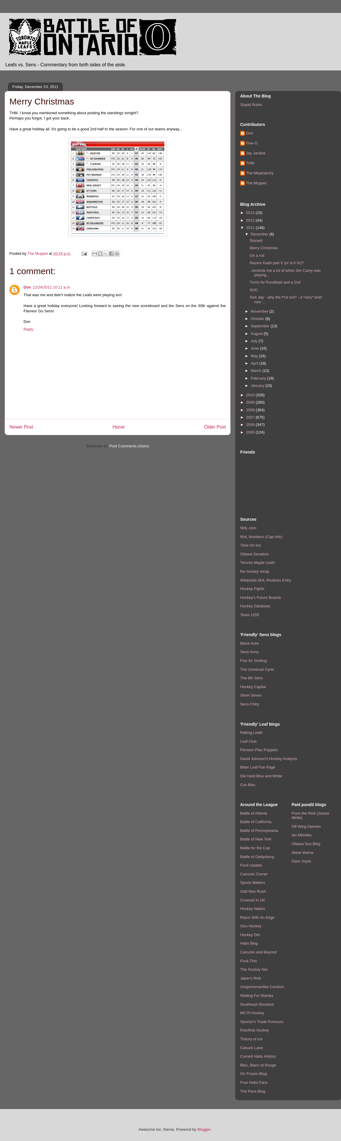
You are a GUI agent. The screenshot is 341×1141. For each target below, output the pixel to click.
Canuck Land (251, 1048)
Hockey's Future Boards (260, 597)
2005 (251, 432)
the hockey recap (254, 571)
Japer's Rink (250, 978)
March (257, 370)
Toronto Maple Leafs (257, 562)
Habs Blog (249, 943)
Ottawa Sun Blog (306, 844)
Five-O (252, 143)
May (255, 356)
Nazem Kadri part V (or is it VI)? (277, 263)
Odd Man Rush (253, 891)
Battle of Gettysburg (257, 857)
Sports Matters (252, 882)
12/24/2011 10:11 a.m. (52, 287)
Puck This (248, 961)
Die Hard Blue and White (261, 776)
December (260, 234)
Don (27, 287)
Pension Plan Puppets (259, 750)
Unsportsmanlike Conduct (262, 987)
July (255, 341)
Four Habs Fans (254, 1082)
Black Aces (249, 643)
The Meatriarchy (260, 173)
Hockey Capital (253, 687)
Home (119, 426)
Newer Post (21, 426)
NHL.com (248, 528)
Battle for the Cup (255, 848)
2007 (251, 417)
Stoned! (256, 240)
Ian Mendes (302, 835)
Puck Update (251, 865)
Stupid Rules (251, 104)
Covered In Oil (252, 900)
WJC (254, 290)
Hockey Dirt (250, 935)
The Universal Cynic (257, 669)
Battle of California (255, 822)
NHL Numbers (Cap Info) (261, 537)
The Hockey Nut (254, 969)
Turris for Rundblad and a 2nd (275, 282)
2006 (251, 424)
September (260, 326)
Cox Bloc (247, 785)
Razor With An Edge (257, 917)
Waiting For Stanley (256, 995)
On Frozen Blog (253, 1073)
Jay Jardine (255, 153)
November (260, 311)
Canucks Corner (254, 874)
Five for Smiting (253, 660)
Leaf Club (248, 741)
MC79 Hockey (252, 1013)
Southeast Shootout (257, 1004)
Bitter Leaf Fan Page (257, 767)
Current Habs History (258, 1056)
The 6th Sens (251, 678)
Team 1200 (249, 615)
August (257, 333)
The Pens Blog (252, 1091)
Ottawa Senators (254, 554)
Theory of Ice (251, 1039)
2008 (251, 410)
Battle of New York (255, 839)
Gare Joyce (301, 861)
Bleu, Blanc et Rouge (258, 1065)
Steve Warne (303, 852)
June (255, 348)
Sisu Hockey (250, 926)
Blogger (203, 1129)
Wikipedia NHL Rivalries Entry (265, 580)
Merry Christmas (264, 248)
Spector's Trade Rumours (261, 1021)
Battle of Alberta (253, 813)
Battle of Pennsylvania (259, 830)
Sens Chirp (249, 704)
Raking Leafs (251, 732)
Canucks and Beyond (258, 952)
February (259, 378)
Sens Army (249, 652)
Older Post (215, 426)
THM (250, 163)
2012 (251, 220)
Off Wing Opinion (306, 826)
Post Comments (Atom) (129, 446)
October (258, 318)
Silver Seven (251, 695)
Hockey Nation (252, 908)
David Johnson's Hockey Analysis (268, 758)
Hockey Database (255, 606)
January (258, 385)
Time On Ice (250, 545)
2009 (251, 402)
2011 (251, 227)
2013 (251, 212)
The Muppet (256, 183)
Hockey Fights (252, 588)
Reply (28, 329)
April (255, 363)
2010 (251, 395)
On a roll (257, 255)
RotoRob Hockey (254, 1030)
